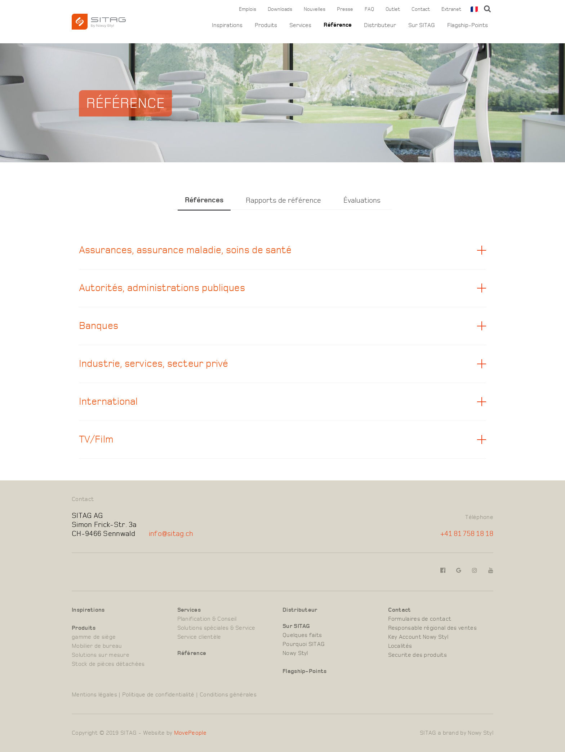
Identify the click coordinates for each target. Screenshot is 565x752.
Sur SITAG (421, 25)
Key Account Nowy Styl (418, 637)
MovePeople (190, 732)
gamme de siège (94, 637)
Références (204, 200)
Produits (266, 25)
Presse (345, 9)
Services (300, 25)
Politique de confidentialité (158, 694)
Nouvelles (314, 9)
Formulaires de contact (419, 619)
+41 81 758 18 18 (466, 533)
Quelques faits (302, 635)
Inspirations (227, 25)
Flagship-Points (467, 25)
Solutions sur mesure (100, 655)
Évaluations (362, 200)
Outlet (393, 9)
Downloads (280, 9)
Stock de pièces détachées (108, 664)
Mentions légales (94, 694)
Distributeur (380, 25)
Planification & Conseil (207, 619)
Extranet (451, 9)
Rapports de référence (283, 200)
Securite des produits (417, 655)
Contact (420, 9)
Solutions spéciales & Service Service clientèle (216, 632)
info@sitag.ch (171, 533)
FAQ (369, 9)
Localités (400, 646)
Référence (338, 25)
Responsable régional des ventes (432, 628)
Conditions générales (228, 694)
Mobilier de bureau (97, 646)
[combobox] (473, 9)
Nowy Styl (295, 653)
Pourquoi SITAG (303, 644)
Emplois (247, 9)
